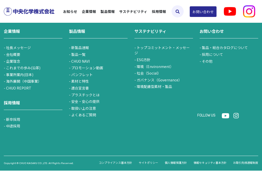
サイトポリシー (148, 163)
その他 (207, 61)
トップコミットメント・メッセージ (162, 50)
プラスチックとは (85, 94)
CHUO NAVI (80, 61)
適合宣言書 (80, 87)
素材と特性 (80, 81)
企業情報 (12, 31)
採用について (212, 54)
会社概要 (13, 54)
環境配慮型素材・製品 (154, 86)
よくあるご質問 (83, 114)
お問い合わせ (203, 11)
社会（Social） (149, 73)
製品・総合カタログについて (225, 47)
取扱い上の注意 (83, 108)
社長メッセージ (18, 47)
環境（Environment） (155, 66)
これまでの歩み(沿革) (23, 67)
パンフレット (82, 74)
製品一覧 (78, 54)
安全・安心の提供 (85, 101)
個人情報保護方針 (176, 163)
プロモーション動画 (87, 67)
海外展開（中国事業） (23, 81)
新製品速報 (80, 47)
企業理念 (13, 61)
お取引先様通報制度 (245, 163)
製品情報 (77, 31)
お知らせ (70, 11)
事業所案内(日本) (19, 74)
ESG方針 (144, 59)
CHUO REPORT (18, 87)
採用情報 (159, 11)
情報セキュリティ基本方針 (210, 163)
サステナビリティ (150, 31)
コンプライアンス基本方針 (115, 163)
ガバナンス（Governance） (159, 79)
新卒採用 (13, 119)
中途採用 (13, 125)
